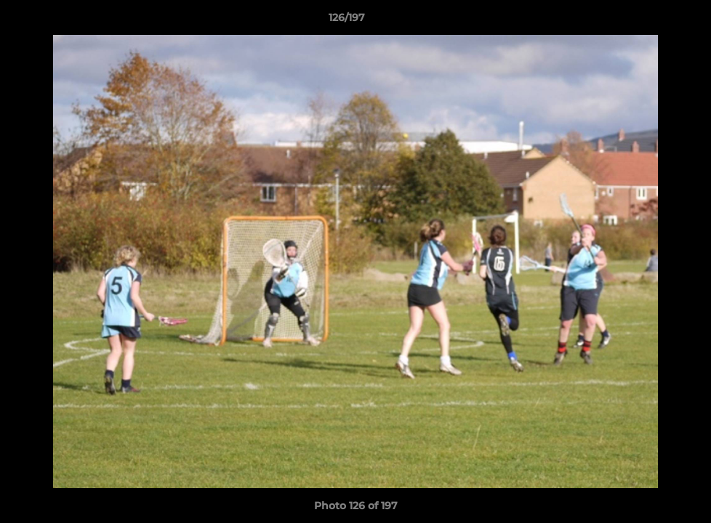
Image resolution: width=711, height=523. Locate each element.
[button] (650, 21)
